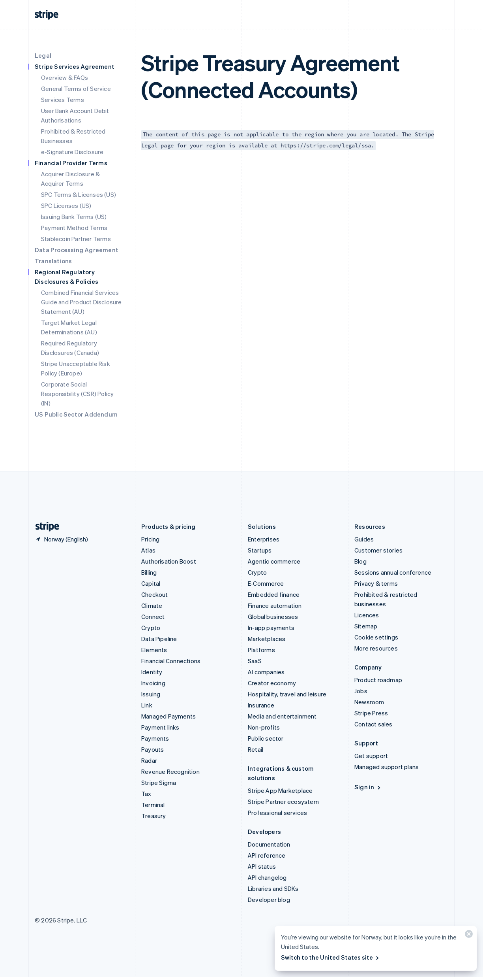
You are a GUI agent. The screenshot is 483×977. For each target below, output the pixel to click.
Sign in (368, 787)
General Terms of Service (76, 88)
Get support (371, 756)
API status (262, 866)
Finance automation (275, 605)
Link (146, 705)
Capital (150, 583)
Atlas (148, 550)
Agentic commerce (274, 561)
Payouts (152, 749)
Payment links (160, 727)
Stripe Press (371, 713)
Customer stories (378, 550)
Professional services (277, 813)
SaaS (255, 661)
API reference (267, 855)
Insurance (261, 705)
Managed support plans (386, 767)
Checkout (154, 594)
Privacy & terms (376, 583)
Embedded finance (274, 594)
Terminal (153, 805)
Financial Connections (170, 661)
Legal (43, 55)
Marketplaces (266, 639)
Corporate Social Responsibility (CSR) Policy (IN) (77, 393)
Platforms (261, 650)
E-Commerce (266, 583)
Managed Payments (168, 716)
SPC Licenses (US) (66, 205)
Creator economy (272, 683)
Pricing (150, 539)
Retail (255, 749)
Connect (153, 617)
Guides (364, 539)
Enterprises (263, 539)
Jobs (360, 691)
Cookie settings (376, 637)
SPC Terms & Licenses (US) (78, 194)
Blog (360, 561)
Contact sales (373, 724)
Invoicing (153, 683)
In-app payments (271, 628)
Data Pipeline (159, 639)
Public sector (266, 738)
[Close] (468, 935)
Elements (154, 650)
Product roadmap (378, 680)
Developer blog (269, 899)
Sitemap (365, 626)
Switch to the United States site (330, 957)
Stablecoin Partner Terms (76, 239)
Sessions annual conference (392, 572)
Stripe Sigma (158, 783)
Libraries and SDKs (273, 888)
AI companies (266, 672)
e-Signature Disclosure (72, 152)
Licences (366, 615)
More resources (376, 648)
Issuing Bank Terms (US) (74, 217)
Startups (260, 550)
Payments (155, 738)
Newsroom (369, 702)
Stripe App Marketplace (280, 790)
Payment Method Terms (74, 228)
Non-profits (264, 727)
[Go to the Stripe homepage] (44, 527)
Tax (146, 794)
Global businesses (273, 617)
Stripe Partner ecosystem (283, 801)
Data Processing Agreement (76, 250)
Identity (152, 672)
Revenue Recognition (170, 771)
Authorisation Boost (168, 561)
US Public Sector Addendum (76, 414)
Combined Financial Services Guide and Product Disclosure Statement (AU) (81, 302)
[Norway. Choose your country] (61, 539)
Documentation (269, 844)
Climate (151, 605)
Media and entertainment (282, 716)
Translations (53, 261)
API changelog (267, 877)
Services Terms (62, 100)
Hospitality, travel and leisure (287, 694)
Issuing (150, 694)
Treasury (153, 816)
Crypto (150, 628)
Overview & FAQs (64, 77)
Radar (149, 760)
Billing (149, 572)
